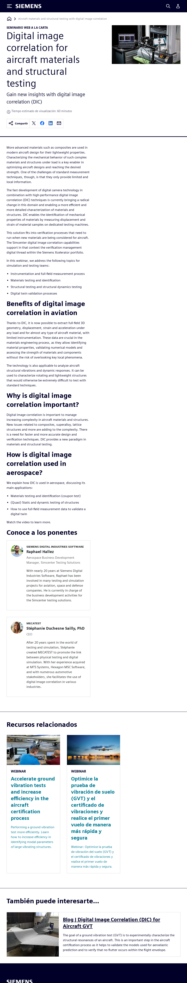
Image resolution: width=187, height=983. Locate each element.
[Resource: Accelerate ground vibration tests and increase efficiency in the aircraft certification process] (33, 804)
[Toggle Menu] (9, 6)
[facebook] (42, 123)
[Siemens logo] (28, 6)
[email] (59, 123)
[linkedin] (50, 123)
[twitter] (34, 123)
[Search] (168, 6)
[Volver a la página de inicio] (9, 18)
